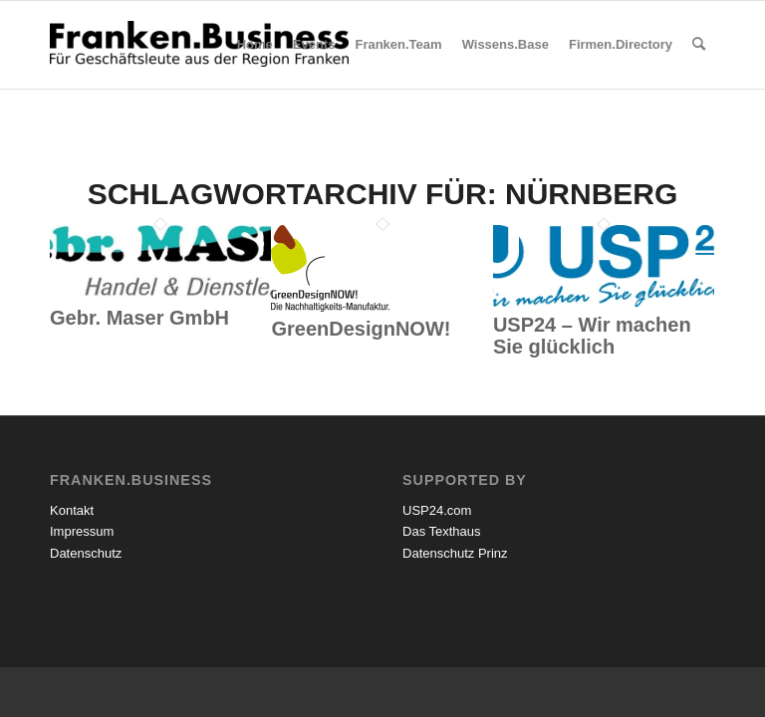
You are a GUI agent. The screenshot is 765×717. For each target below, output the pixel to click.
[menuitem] (255, 45)
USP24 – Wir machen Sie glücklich (592, 336)
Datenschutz (86, 553)
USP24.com (436, 510)
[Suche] (698, 45)
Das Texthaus (441, 531)
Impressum (82, 531)
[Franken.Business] (199, 65)
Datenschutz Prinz (455, 553)
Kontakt (72, 510)
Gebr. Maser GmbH (139, 318)
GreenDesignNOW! (360, 329)
